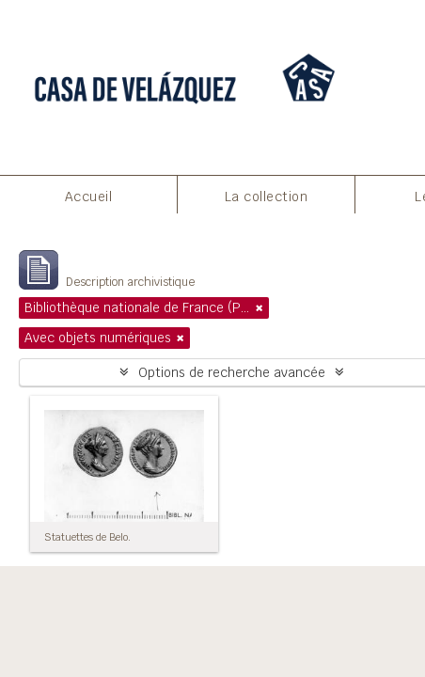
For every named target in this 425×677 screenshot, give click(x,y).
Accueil (89, 196)
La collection (266, 196)
